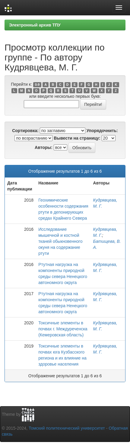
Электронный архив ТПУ (35, 25)
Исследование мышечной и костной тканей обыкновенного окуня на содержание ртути (60, 241)
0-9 (37, 84)
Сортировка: (25, 130)
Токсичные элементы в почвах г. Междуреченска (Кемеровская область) (62, 328)
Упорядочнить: (102, 130)
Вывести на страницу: (77, 138)
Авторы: (43, 147)
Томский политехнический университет (67, 428)
